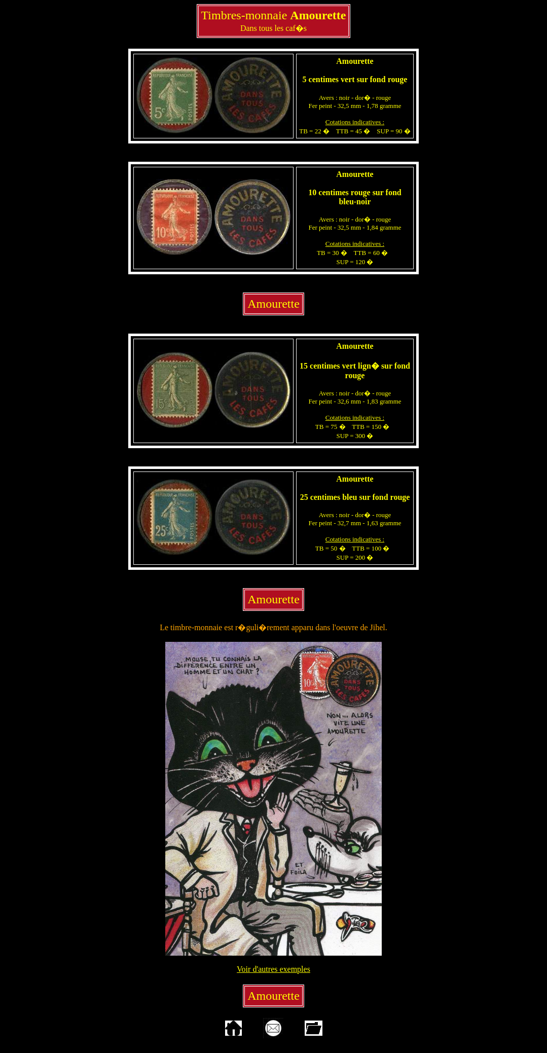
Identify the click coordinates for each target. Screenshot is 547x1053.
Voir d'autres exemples (273, 969)
